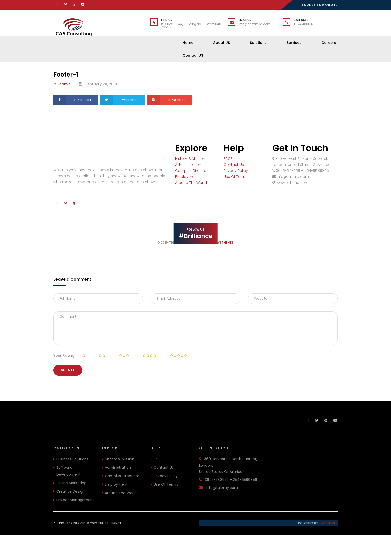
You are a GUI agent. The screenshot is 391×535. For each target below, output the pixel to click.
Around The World (191, 182)
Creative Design (70, 491)
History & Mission (190, 158)
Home (188, 42)
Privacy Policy (236, 170)
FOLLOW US (196, 233)
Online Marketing (71, 482)
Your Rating (63, 355)
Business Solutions (72, 459)
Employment (186, 176)
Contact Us (234, 164)
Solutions (258, 42)
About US (221, 42)
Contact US (193, 55)
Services (294, 42)
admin (65, 84)
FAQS (228, 158)
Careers (328, 42)
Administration (188, 164)
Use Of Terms (236, 176)
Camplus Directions (193, 170)
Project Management (75, 499)
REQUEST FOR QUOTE (319, 5)
